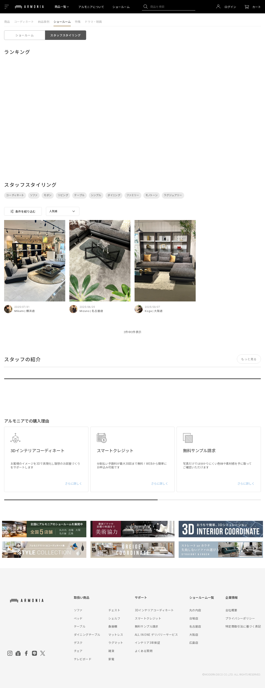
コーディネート (24, 22)
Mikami (19, 311)
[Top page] (29, 9)
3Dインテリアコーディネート (154, 610)
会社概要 (231, 610)
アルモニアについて (91, 7)
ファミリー (133, 195)
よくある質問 (144, 651)
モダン (48, 195)
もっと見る (249, 359)
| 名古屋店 (96, 311)
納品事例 (43, 22)
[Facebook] (26, 653)
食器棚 (112, 626)
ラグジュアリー (173, 195)
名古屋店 (195, 626)
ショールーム (121, 7)
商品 (7, 22)
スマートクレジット (148, 618)
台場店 (193, 618)
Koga (148, 311)
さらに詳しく (73, 483)
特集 (78, 22)
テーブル (79, 195)
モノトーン (151, 195)
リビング (63, 195)
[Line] (34, 653)
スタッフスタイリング (65, 35)
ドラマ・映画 (93, 22)
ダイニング (114, 195)
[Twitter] (42, 653)
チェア (78, 651)
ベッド (78, 618)
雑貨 (111, 651)
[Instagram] (9, 653)
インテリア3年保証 (147, 643)
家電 (111, 659)
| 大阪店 (158, 311)
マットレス (115, 634)
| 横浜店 (30, 311)
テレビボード (83, 659)
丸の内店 (195, 610)
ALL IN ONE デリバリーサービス (156, 634)
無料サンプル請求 (146, 626)
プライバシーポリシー (240, 618)
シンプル (96, 195)
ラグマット (115, 643)
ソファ (34, 195)
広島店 (193, 643)
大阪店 (193, 634)
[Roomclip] (18, 653)
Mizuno (84, 311)
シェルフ (114, 618)
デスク (78, 643)
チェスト (114, 610)
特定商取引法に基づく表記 (243, 626)
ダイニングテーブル (87, 634)
